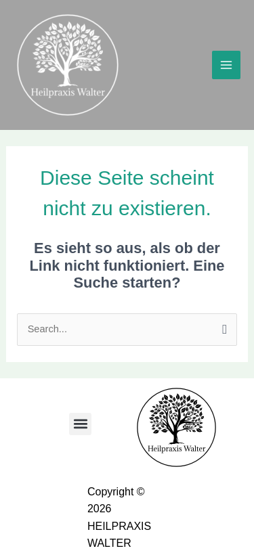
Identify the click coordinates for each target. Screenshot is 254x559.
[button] (80, 424)
